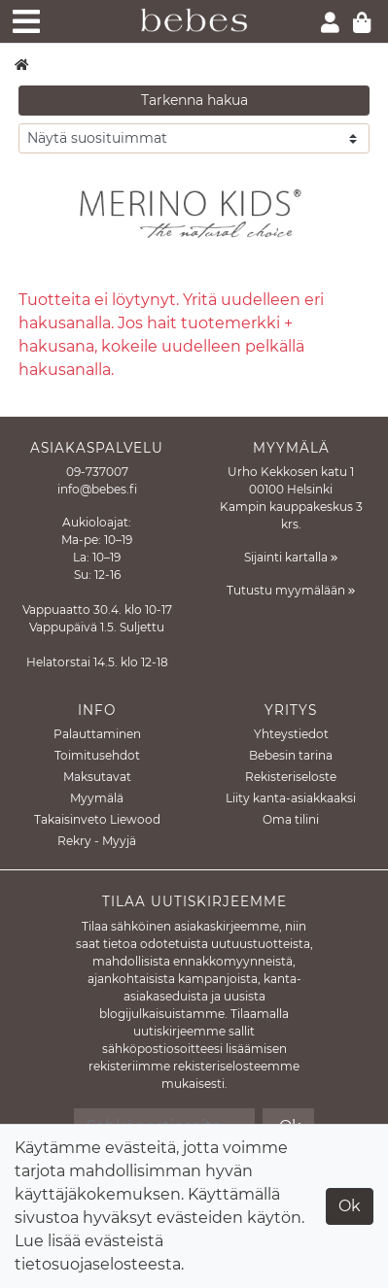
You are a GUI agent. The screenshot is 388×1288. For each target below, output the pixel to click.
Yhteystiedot (291, 734)
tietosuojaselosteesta (98, 1264)
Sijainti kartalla (290, 557)
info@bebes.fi (97, 489)
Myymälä (96, 798)
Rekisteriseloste (290, 776)
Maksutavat (97, 776)
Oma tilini (291, 819)
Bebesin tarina (291, 755)
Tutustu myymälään (291, 590)
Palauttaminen (97, 734)
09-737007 (97, 471)
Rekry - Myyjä (96, 840)
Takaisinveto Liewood (97, 819)
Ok (349, 1206)
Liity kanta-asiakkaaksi (291, 798)
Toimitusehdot (97, 755)
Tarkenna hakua (194, 100)
